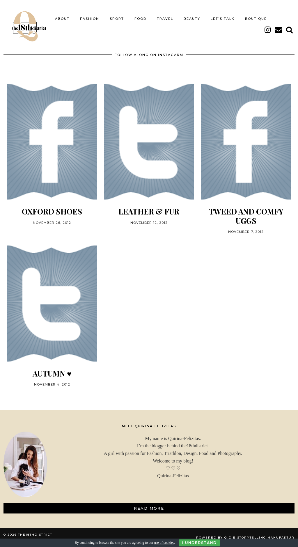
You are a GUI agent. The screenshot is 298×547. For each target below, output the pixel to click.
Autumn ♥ (52, 373)
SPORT (117, 19)
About (62, 19)
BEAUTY (192, 19)
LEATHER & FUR (148, 211)
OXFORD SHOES (52, 211)
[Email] (279, 29)
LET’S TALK (223, 19)
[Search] (289, 29)
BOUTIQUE (256, 19)
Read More (149, 508)
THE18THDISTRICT (35, 535)
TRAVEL (165, 19)
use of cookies (164, 543)
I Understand (199, 543)
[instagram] (268, 29)
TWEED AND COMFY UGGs (246, 216)
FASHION (89, 19)
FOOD (140, 19)
